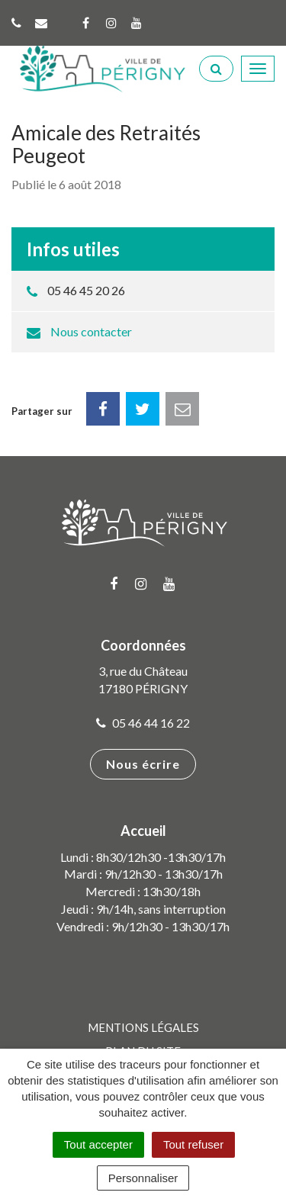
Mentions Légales (143, 1027)
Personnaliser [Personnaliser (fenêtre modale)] (143, 1177)
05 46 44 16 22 (143, 722)
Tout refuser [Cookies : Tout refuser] (193, 1144)
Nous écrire (143, 764)
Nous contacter (91, 331)
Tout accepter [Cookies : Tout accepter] (98, 1144)
